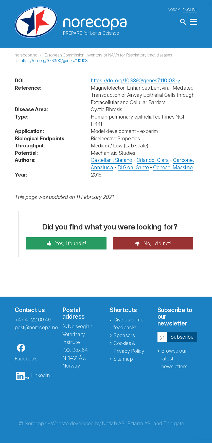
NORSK (174, 10)
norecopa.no (26, 54)
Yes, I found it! (70, 243)
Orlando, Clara (153, 160)
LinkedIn (40, 375)
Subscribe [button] (182, 337)
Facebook (26, 359)
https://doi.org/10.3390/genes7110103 (54, 60)
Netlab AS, (114, 423)
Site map (123, 359)
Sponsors (124, 335)
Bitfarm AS (138, 423)
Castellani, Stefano (111, 160)
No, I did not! (156, 243)
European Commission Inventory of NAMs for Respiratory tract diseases (108, 54)
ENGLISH (190, 10)
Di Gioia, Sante (133, 167)
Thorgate (173, 423)
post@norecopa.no (36, 327)
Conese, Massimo (173, 167)
